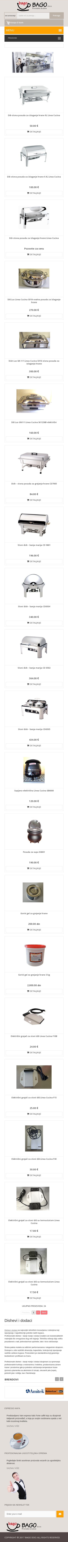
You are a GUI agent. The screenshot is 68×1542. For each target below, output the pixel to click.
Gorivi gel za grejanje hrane (34, 913)
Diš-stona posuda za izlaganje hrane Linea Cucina (34, 238)
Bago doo (30, 1538)
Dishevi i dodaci (10, 1330)
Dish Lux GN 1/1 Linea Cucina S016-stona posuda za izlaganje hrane (34, 362)
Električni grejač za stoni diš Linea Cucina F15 (34, 1098)
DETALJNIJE (34, 132)
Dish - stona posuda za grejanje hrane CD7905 (34, 484)
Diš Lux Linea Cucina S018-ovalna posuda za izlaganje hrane (34, 301)
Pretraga (56, 15)
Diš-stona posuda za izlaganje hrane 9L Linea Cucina (34, 115)
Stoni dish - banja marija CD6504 (34, 606)
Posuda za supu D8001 (34, 852)
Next (44, 1312)
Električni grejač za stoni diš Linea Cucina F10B (34, 1036)
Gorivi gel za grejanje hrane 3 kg (34, 975)
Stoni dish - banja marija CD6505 (34, 729)
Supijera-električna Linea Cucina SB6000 (34, 791)
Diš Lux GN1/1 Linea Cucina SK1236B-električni (34, 422)
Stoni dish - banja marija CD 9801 (34, 545)
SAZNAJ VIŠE (13, 1426)
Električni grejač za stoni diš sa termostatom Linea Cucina (33, 1222)
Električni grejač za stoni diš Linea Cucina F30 (34, 1159)
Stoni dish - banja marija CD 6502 (34, 668)
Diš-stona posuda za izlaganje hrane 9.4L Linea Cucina (34, 177)
